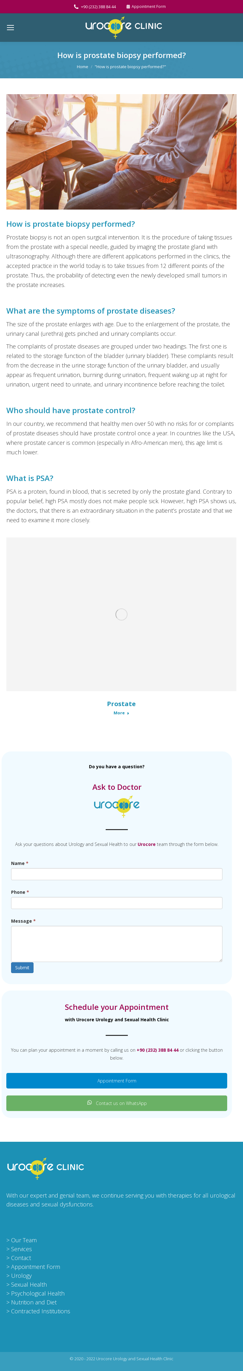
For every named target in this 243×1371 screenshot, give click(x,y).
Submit (22, 968)
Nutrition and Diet (34, 1302)
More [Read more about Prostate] (121, 713)
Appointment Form (116, 1081)
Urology (21, 1275)
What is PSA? (29, 478)
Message (23, 921)
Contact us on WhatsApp (117, 1103)
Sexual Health (29, 1284)
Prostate (121, 703)
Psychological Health (38, 1293)
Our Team (24, 1240)
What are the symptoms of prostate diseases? (90, 310)
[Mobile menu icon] (10, 27)
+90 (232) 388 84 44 (94, 7)
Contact (21, 1258)
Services (21, 1249)
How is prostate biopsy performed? (70, 223)
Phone (20, 892)
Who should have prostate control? (70, 410)
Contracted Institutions (40, 1311)
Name (19, 863)
